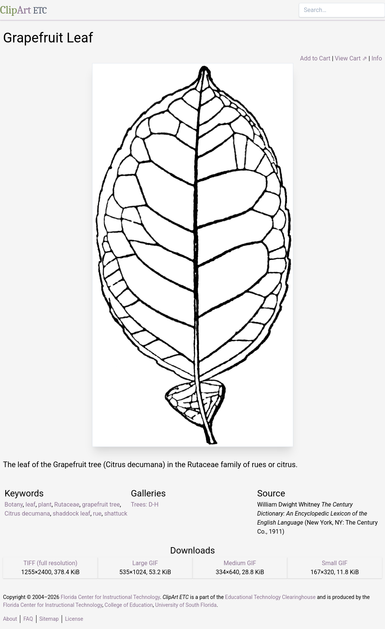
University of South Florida (186, 605)
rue (97, 513)
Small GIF (334, 563)
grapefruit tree (101, 504)
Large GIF (145, 563)
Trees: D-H (145, 504)
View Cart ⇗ (351, 58)
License (74, 619)
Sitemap (49, 619)
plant (45, 504)
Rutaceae (66, 504)
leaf (31, 504)
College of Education (129, 605)
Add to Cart (315, 58)
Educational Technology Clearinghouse (270, 597)
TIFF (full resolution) (50, 563)
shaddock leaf (71, 513)
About (10, 619)
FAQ (28, 619)
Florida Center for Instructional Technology (110, 597)
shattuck (115, 513)
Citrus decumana (27, 513)
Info (376, 58)
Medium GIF (240, 563)
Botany (14, 504)
